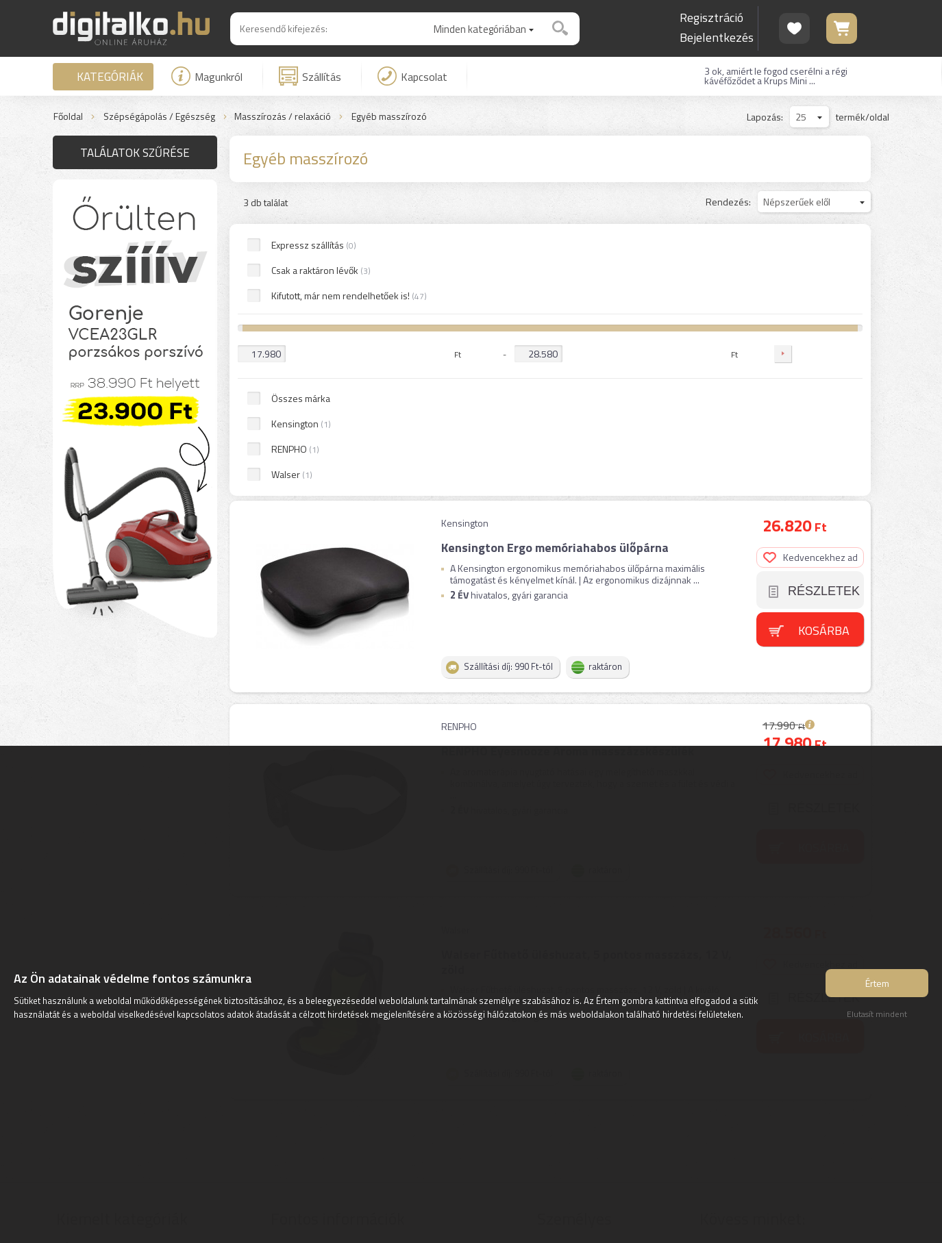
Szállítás (310, 76)
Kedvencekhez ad (810, 280)
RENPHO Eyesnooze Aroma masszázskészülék (567, 474)
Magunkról (207, 76)
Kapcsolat (412, 76)
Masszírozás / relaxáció (282, 117)
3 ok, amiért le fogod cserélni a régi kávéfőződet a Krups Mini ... (775, 76)
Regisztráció (711, 17)
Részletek (824, 314)
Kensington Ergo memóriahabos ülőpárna (555, 271)
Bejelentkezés (717, 37)
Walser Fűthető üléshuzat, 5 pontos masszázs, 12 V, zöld (586, 685)
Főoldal (68, 117)
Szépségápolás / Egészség (159, 117)
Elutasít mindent (877, 1013)
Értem (877, 983)
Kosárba (824, 353)
